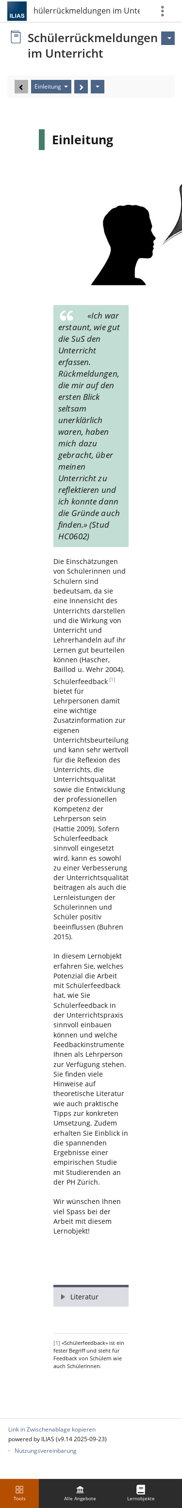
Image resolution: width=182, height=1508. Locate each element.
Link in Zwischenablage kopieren (52, 1429)
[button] (91, 1296)
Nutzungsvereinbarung (46, 1451)
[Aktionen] (97, 86)
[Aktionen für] (168, 38)
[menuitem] (80, 1493)
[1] (112, 679)
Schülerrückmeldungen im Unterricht (86, 10)
